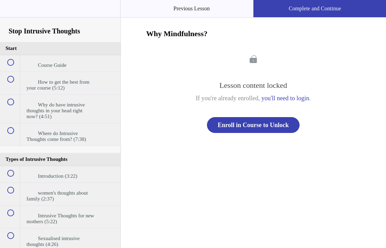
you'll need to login (285, 98)
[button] (12, 12)
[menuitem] (60, 15)
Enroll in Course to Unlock (253, 125)
